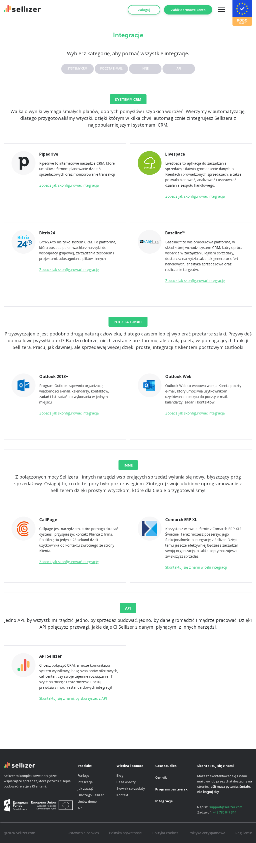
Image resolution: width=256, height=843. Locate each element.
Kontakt (122, 795)
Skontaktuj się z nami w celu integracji (196, 567)
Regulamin (243, 832)
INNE (145, 68)
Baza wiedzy (126, 782)
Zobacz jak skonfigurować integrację (69, 185)
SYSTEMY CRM (77, 68)
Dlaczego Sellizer (91, 795)
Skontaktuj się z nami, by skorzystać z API (73, 698)
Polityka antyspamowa (206, 832)
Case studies (165, 765)
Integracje (85, 782)
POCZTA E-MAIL (111, 68)
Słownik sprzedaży (130, 788)
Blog (119, 775)
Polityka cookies (165, 832)
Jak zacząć (85, 788)
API (178, 68)
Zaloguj (144, 10)
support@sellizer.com (225, 807)
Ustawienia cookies (83, 832)
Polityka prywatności (125, 832)
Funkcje (83, 775)
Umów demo (87, 801)
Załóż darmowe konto (188, 10)
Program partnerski (171, 789)
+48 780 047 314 (224, 812)
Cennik (161, 777)
